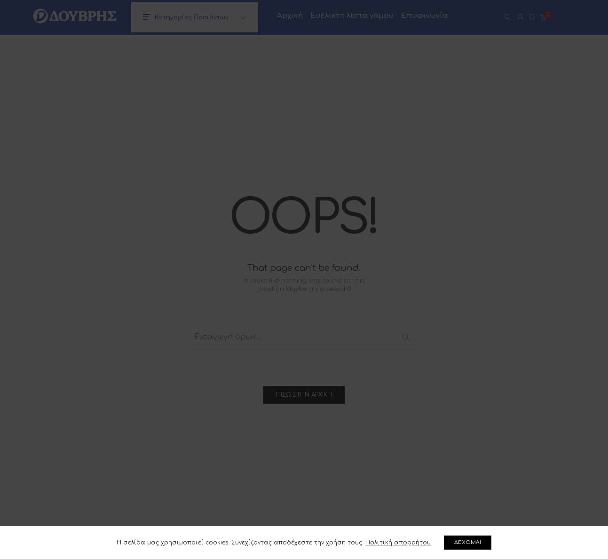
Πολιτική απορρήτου (398, 542)
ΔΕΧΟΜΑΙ (468, 542)
